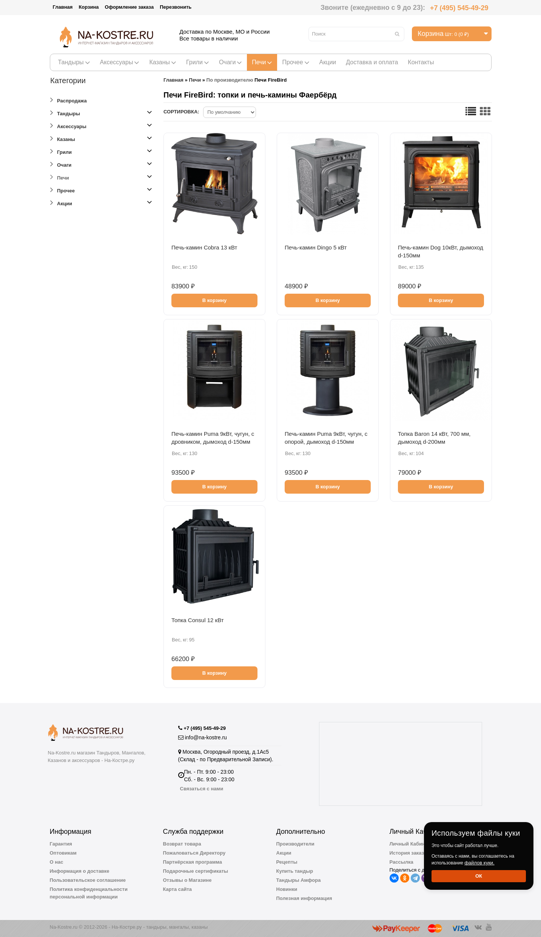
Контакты (421, 62)
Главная (63, 7)
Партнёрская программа (192, 862)
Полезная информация (304, 898)
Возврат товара (182, 844)
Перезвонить (175, 7)
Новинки (286, 889)
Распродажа (68, 100)
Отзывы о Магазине (187, 880)
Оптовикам (63, 853)
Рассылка (401, 862)
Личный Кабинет (410, 844)
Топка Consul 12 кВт (197, 620)
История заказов (410, 853)
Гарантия (61, 844)
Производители (295, 844)
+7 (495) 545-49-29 (459, 8)
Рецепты (286, 862)
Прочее (295, 62)
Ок (478, 876)
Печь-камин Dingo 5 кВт (316, 247)
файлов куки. (479, 863)
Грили (197, 62)
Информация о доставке (79, 871)
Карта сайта (177, 889)
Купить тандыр (294, 871)
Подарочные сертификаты (195, 871)
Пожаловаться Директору (194, 853)
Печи (262, 62)
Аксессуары (120, 62)
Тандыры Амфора (298, 880)
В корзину (214, 300)
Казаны (162, 62)
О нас (56, 862)
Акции (327, 62)
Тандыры (74, 62)
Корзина (89, 7)
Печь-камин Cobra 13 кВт (204, 247)
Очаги (230, 62)
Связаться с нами (201, 788)
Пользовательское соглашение (88, 880)
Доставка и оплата (372, 62)
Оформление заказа (129, 7)
